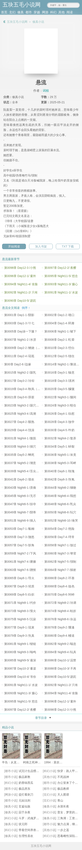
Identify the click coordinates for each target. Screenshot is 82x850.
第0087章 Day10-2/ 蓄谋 (20, 668)
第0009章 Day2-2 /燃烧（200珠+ (25, 348)
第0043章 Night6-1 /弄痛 (20, 487)
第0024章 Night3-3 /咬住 (60, 405)
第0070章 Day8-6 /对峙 (59, 594)
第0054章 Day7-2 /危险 (59, 528)
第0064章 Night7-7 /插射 (60, 570)
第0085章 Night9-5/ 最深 (20, 660)
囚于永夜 (24, 812)
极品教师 (63, 788)
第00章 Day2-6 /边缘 (17, 364)
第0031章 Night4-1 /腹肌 (20, 438)
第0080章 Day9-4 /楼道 (59, 635)
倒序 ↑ (26, 307)
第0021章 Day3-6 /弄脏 (19, 397)
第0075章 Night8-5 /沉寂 (20, 619)
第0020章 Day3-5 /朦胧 (59, 389)
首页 (4, 12)
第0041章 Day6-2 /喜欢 (19, 479)
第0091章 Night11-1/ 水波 (61, 292)
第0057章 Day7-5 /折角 (19, 545)
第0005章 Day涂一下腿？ (20, 331)
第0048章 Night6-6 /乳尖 (60, 504)
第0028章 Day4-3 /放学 (59, 422)
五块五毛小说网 (17, 21)
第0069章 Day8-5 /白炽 (19, 594)
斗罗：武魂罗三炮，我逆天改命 (39, 818)
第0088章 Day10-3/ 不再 (60, 668)
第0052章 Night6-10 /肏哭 (61, 520)
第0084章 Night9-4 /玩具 (60, 652)
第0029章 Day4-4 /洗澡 (19, 430)
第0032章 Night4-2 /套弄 (60, 438)
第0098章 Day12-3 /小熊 (20, 267)
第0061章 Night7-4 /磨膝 (20, 561)
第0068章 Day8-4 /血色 (59, 586)
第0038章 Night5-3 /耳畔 (60, 463)
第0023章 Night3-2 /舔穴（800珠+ (26, 405)
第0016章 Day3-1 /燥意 (59, 372)
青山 (60, 800)
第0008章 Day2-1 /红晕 (59, 339)
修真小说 (38, 21)
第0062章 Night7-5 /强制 (60, 561)
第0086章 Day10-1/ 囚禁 (60, 660)
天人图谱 (63, 794)
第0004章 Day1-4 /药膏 (59, 323)
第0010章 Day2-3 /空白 (59, 348)
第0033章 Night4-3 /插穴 (20, 446)
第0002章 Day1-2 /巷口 (59, 315)
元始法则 (24, 800)
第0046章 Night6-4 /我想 (60, 496)
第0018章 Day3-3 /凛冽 (59, 380)
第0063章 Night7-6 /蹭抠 (20, 570)
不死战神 (63, 777)
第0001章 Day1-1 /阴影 (19, 315)
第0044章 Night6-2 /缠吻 (60, 487)
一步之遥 (63, 830)
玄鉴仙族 (24, 806)
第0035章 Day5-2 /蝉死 (19, 454)
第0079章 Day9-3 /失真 (19, 635)
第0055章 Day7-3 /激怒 (19, 537)
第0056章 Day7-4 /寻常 (59, 537)
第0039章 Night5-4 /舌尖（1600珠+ (27, 471)
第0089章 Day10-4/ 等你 (20, 676)
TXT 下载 (68, 246)
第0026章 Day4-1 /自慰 (59, 413)
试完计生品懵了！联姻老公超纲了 (41, 771)
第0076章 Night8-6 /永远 (60, 619)
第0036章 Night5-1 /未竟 (60, 454)
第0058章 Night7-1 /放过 (60, 545)
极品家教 (24, 777)
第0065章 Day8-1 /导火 (19, 578)
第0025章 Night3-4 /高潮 (20, 413)
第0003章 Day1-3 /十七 (19, 323)
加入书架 (41, 246)
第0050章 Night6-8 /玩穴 (60, 512)
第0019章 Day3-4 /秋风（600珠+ (25, 389)
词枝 (46, 90)
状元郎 (23, 824)
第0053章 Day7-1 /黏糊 (19, 528)
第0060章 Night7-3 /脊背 (60, 553)
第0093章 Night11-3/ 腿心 (61, 284)
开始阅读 (14, 246)
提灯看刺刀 (26, 794)
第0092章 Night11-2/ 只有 (21, 292)
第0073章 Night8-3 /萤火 (20, 611)
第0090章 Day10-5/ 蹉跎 (20, 300)
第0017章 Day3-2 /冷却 (19, 380)
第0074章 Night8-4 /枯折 (60, 611)
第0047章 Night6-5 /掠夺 (20, 504)
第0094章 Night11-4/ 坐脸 (21, 284)
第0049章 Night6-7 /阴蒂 (20, 512)
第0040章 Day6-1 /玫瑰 (59, 471)
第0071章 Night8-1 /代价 (20, 602)
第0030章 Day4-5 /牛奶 (59, 430)
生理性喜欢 (26, 836)
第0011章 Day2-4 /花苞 (19, 356)
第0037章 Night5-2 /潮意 (20, 463)
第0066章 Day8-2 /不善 (59, 578)
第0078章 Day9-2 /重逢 (59, 627)
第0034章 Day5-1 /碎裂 (59, 446)
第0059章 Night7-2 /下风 (20, 553)
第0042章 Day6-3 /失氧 (59, 479)
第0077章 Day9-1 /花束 (19, 627)
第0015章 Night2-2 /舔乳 (20, 372)
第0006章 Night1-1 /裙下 (60, 331)
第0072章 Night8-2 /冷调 (60, 602)
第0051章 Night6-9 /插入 (20, 520)
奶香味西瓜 (26, 782)
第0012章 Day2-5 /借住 (59, 356)
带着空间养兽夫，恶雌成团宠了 (39, 830)
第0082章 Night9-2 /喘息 (60, 644)
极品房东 (24, 788)
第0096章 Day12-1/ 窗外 (20, 276)
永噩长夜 (63, 806)
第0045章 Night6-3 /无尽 (20, 496)
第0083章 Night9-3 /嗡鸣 (20, 652)
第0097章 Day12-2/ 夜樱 (60, 267)
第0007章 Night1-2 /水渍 (20, 339)
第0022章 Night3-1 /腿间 (60, 397)
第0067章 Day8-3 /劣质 (19, 586)
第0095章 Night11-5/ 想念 (61, 276)
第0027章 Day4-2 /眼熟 (19, 422)
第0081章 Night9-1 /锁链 (20, 644)
